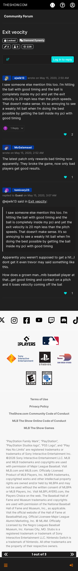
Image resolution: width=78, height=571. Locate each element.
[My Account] (72, 5)
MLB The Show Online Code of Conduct (39, 420)
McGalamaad (23, 147)
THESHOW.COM (15, 5)
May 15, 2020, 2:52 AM (29, 152)
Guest (19, 195)
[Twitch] (51, 320)
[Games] (53, 5)
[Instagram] (14, 320)
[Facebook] (26, 320)
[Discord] (64, 320)
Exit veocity (37, 201)
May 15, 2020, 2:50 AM (54, 77)
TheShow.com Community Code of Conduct (39, 413)
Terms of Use (39, 399)
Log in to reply (62, 59)
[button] (6, 565)
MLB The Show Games (39, 428)
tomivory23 (21, 190)
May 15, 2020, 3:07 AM (42, 195)
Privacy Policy (39, 406)
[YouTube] (39, 320)
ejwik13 (19, 77)
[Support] (63, 5)
